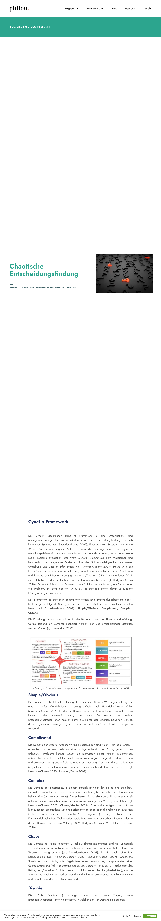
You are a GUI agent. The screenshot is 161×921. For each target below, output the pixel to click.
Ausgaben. (71, 8)
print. (114, 8)
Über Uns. (130, 8)
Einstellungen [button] (135, 916)
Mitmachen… (95, 8)
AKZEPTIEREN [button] (150, 916)
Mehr (125, 916)
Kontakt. (147, 8)
